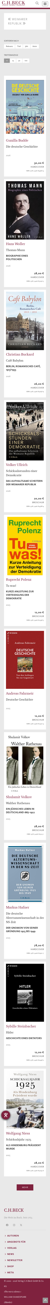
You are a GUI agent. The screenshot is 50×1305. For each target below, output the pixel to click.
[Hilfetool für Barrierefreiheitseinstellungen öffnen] (5, 1115)
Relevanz (9, 46)
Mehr (25, 1187)
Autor (35, 46)
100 (26, 60)
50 (19, 60)
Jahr (26, 46)
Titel (19, 46)
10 (7, 60)
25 (13, 60)
